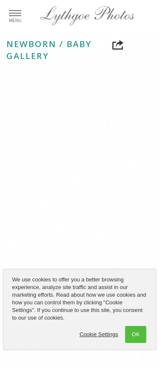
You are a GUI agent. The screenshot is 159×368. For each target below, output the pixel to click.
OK (136, 334)
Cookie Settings (99, 334)
